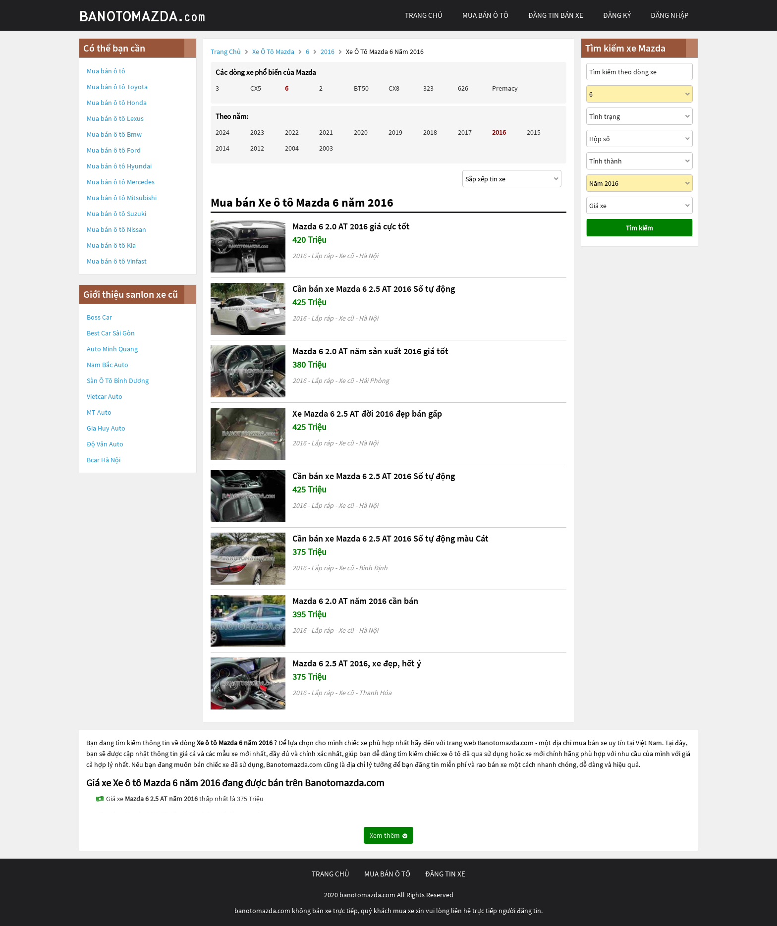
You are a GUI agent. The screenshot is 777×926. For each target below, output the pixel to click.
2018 (430, 132)
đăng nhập (669, 15)
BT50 (361, 88)
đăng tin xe (445, 873)
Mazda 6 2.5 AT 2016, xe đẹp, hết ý (356, 663)
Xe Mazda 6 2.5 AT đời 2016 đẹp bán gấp (367, 413)
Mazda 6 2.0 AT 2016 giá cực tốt (351, 226)
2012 (257, 148)
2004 (292, 148)
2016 (328, 51)
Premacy (505, 88)
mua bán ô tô (485, 15)
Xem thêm (388, 835)
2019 (395, 132)
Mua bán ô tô (106, 70)
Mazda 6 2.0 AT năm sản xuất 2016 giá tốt (370, 351)
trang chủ (424, 15)
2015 (534, 132)
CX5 (255, 88)
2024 (222, 132)
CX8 (393, 88)
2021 (326, 132)
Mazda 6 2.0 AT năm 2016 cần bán (355, 600)
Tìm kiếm (639, 227)
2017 (465, 132)
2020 (361, 132)
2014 (222, 148)
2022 (292, 132)
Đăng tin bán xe (555, 15)
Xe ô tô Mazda (273, 51)
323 (428, 88)
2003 (326, 148)
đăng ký (617, 15)
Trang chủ (226, 51)
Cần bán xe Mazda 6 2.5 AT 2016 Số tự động (373, 288)
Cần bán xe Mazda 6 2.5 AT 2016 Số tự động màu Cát (390, 538)
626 (463, 88)
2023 (257, 132)
